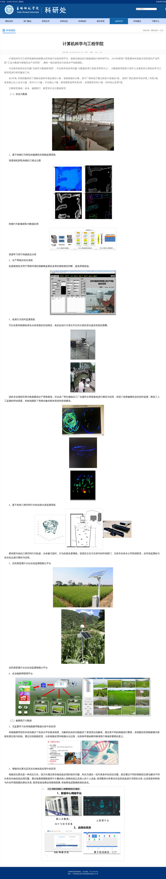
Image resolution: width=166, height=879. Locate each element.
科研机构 (82, 21)
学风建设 (137, 21)
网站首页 (9, 21)
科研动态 (64, 21)
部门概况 (27, 21)
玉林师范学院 (161, 2)
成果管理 (119, 21)
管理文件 (46, 21)
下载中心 (155, 21)
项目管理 (100, 21)
